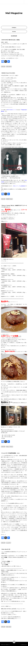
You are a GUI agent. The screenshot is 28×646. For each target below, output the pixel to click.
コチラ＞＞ (16, 618)
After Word (8, 626)
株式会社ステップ (3, 2)
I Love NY (8, 542)
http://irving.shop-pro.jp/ (15, 177)
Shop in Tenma (9, 446)
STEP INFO (8, 66)
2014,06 (3, 66)
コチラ (2, 614)
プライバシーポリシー (5, 644)
